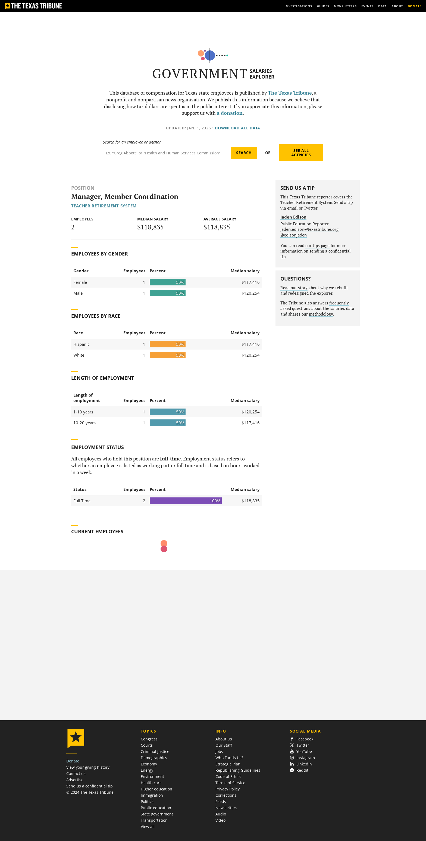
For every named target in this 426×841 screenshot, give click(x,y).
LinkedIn (301, 764)
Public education (156, 807)
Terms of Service (230, 782)
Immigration (152, 795)
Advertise (74, 779)
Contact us (76, 773)
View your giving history (87, 767)
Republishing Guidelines (237, 770)
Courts (147, 745)
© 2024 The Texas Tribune (90, 792)
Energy (147, 770)
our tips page (317, 245)
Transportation (154, 820)
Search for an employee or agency (131, 142)
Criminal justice (155, 751)
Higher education (156, 789)
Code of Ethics (228, 776)
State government (157, 814)
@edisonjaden (293, 235)
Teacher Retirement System (104, 205)
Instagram (302, 757)
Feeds (220, 801)
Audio (220, 814)
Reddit (299, 770)
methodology (321, 314)
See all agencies (301, 152)
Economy (149, 764)
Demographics (154, 757)
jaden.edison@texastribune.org (309, 229)
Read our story (294, 287)
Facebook (301, 739)
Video (220, 820)
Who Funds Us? (229, 757)
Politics (147, 801)
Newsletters (226, 807)
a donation (230, 113)
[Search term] (167, 153)
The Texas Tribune (290, 93)
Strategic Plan (227, 764)
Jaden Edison (293, 217)
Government (200, 73)
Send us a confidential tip (89, 786)
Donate (72, 761)
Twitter (299, 745)
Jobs (219, 751)
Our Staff (223, 745)
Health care (151, 782)
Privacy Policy (227, 789)
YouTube (301, 751)
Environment (152, 776)
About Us (223, 739)
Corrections (225, 795)
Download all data (237, 127)
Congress (149, 739)
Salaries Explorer (262, 74)
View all (148, 826)
